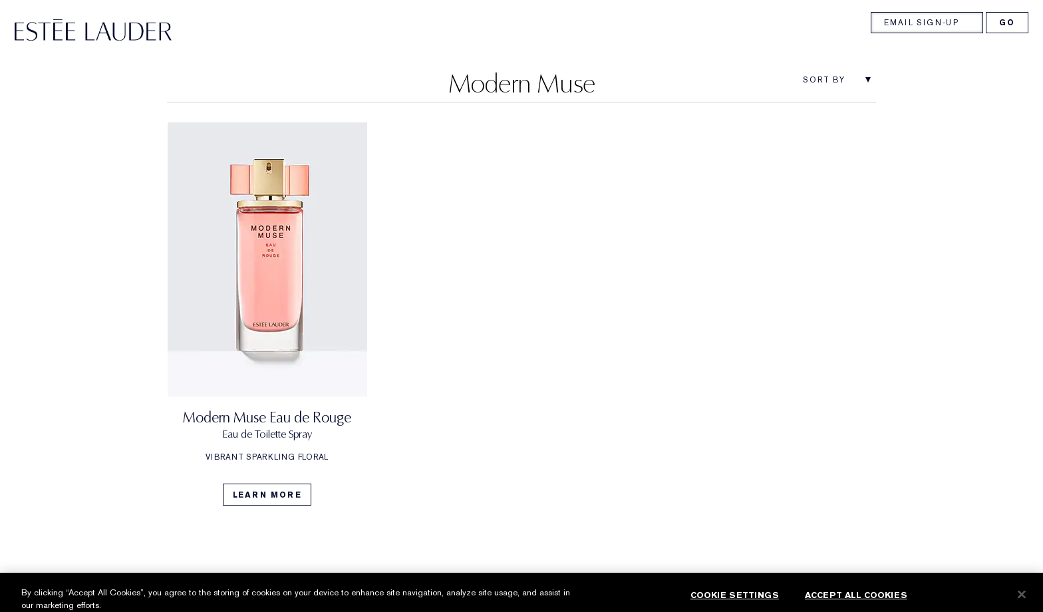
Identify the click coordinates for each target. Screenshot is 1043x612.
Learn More (267, 495)
